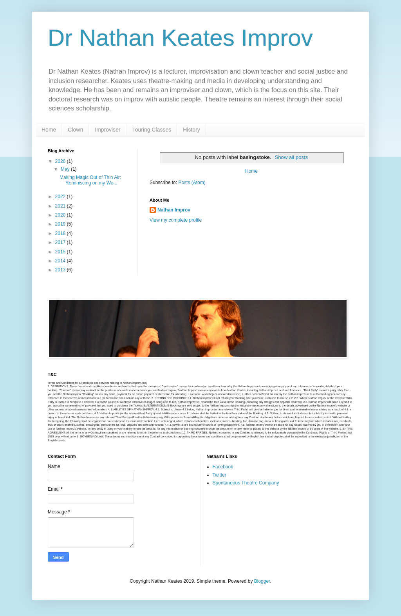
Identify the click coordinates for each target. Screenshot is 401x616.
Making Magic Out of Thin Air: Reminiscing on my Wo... (90, 180)
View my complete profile (176, 220)
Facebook (223, 467)
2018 (61, 233)
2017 (61, 242)
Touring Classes (152, 129)
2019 (61, 224)
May (66, 169)
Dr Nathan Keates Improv (180, 38)
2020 (61, 215)
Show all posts (291, 157)
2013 (61, 270)
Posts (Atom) (191, 182)
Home (49, 129)
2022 (61, 196)
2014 (61, 261)
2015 (61, 252)
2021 (61, 206)
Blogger (262, 581)
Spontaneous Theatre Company (246, 483)
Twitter (219, 475)
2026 (61, 161)
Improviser (107, 129)
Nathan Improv (173, 210)
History (191, 129)
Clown (75, 129)
